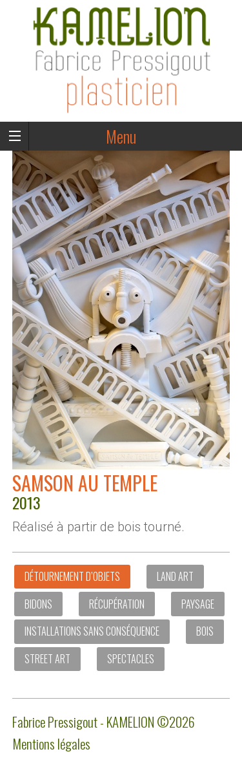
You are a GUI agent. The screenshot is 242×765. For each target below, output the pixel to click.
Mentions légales (51, 743)
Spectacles (130, 658)
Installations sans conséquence (92, 631)
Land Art (175, 576)
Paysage (197, 604)
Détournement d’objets (72, 576)
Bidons (38, 604)
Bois (205, 631)
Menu (121, 136)
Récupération (117, 604)
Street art (47, 658)
